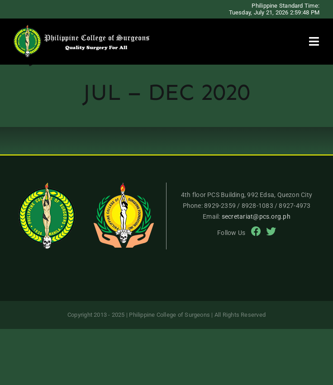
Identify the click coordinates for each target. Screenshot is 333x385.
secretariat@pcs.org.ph (256, 216)
